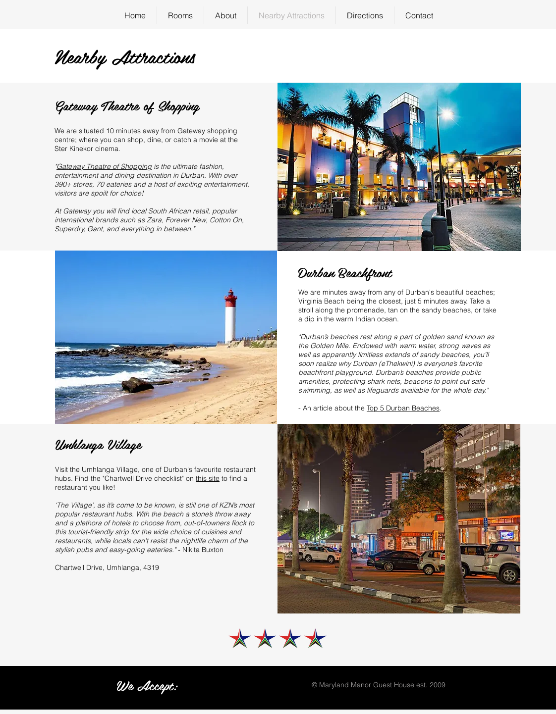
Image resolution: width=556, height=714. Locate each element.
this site (208, 478)
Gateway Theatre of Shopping (104, 166)
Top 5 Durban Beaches (403, 408)
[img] (209, 686)
